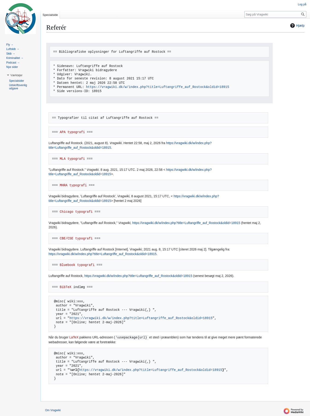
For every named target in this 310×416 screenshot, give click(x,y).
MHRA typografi (73, 185)
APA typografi (72, 132)
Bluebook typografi (77, 265)
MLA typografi (72, 159)
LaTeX (73, 337)
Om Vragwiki (53, 410)
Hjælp (296, 25)
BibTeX (65, 287)
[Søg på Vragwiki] (275, 14)
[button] (16, 75)
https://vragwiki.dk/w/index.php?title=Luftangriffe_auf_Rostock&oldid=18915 (157, 87)
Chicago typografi (76, 211)
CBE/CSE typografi (76, 238)
